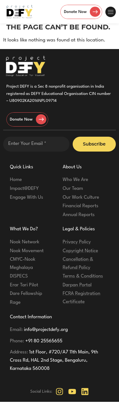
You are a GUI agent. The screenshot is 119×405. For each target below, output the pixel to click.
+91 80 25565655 (36, 344)
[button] (110, 12)
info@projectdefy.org (39, 333)
